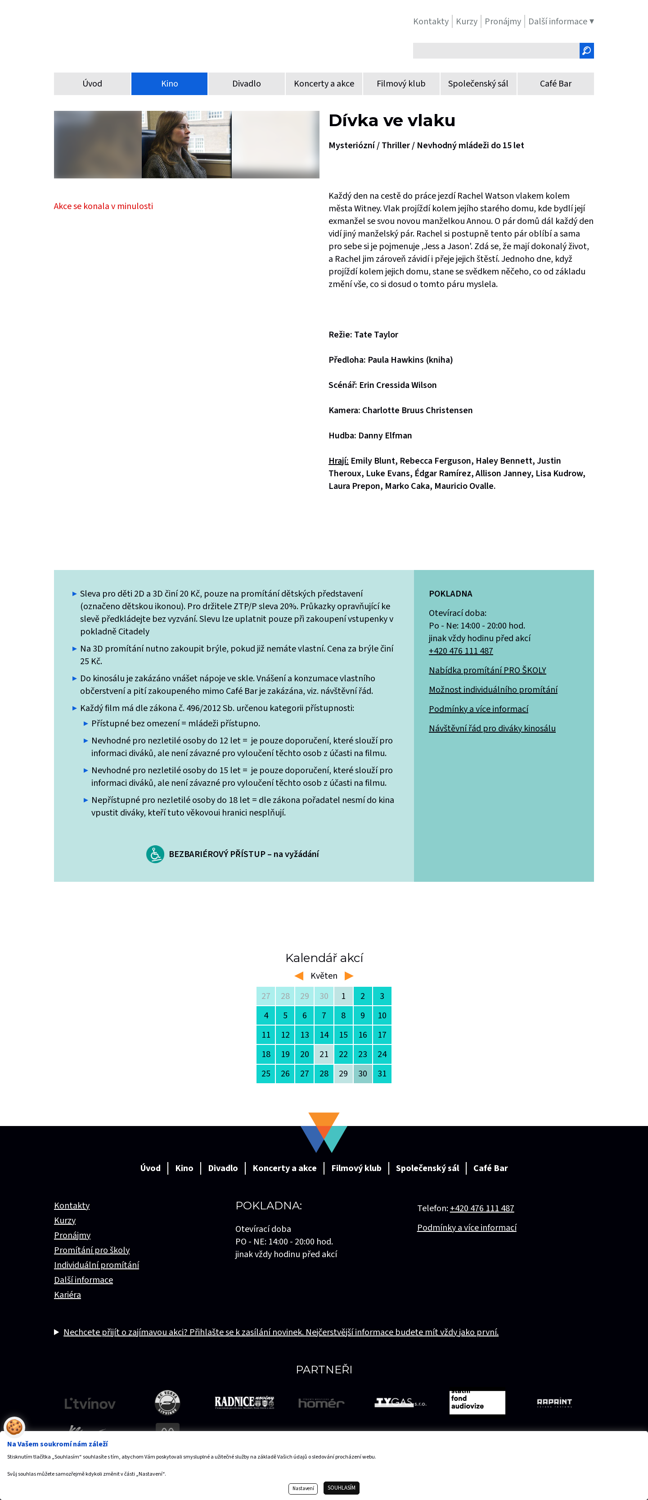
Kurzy (65, 1220)
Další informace (83, 1280)
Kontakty (72, 1205)
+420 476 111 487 (461, 651)
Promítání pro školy (92, 1250)
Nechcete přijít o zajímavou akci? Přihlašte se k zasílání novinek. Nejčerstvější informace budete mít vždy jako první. (281, 1332)
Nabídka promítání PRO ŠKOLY (487, 670)
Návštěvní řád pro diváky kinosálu (492, 728)
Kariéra (67, 1295)
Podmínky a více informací (478, 709)
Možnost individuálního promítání (493, 690)
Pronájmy (72, 1235)
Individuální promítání (96, 1265)
